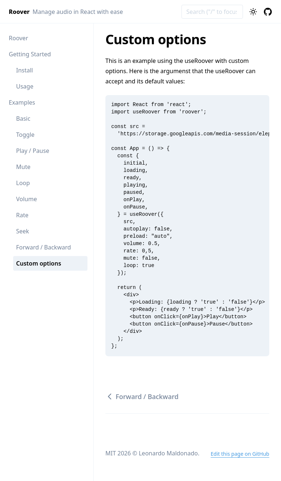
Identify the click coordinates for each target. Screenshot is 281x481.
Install (24, 70)
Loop (23, 183)
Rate (22, 215)
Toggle (25, 135)
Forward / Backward (43, 247)
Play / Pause (32, 151)
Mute (23, 167)
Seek (22, 231)
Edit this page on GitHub (240, 453)
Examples (22, 102)
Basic (23, 118)
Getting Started (30, 54)
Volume (26, 199)
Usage (24, 86)
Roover (18, 38)
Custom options (38, 263)
